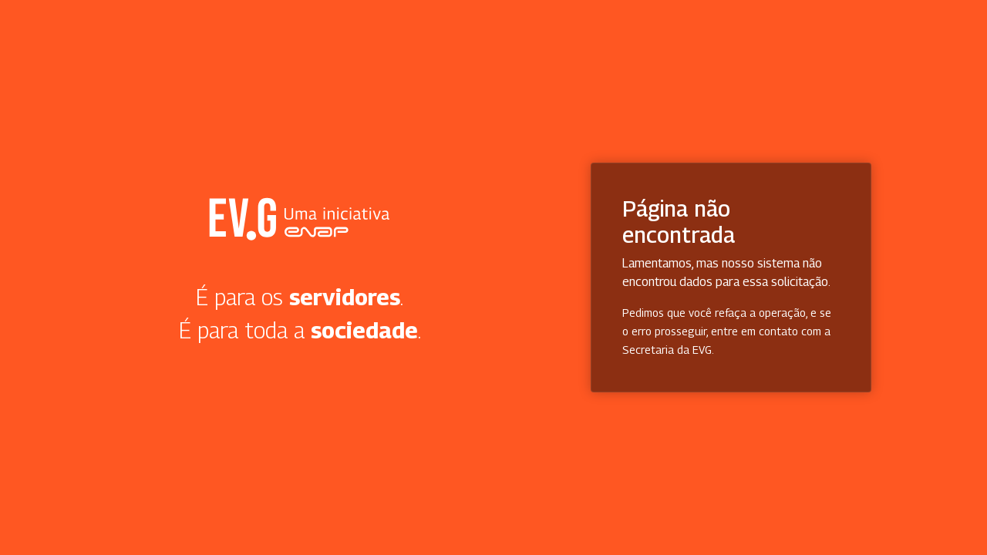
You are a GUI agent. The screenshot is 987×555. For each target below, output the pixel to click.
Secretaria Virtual (300, 219)
